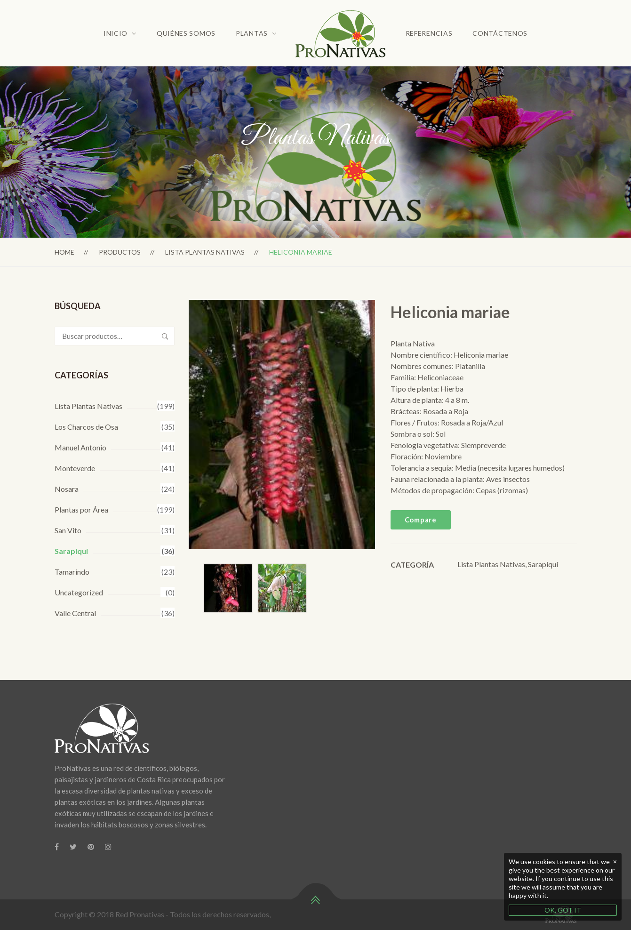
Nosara (67, 488)
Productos (120, 252)
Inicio (116, 33)
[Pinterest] (91, 846)
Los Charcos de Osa (86, 426)
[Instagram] (108, 846)
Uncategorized (79, 592)
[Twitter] (73, 846)
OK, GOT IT (562, 910)
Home (64, 252)
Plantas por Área (81, 509)
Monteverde (75, 468)
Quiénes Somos (186, 33)
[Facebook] (57, 846)
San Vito (68, 530)
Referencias (429, 33)
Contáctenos (499, 33)
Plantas (252, 33)
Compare (421, 519)
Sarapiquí (71, 550)
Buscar (165, 336)
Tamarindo (72, 571)
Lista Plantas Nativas (205, 252)
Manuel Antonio (80, 447)
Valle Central (75, 613)
